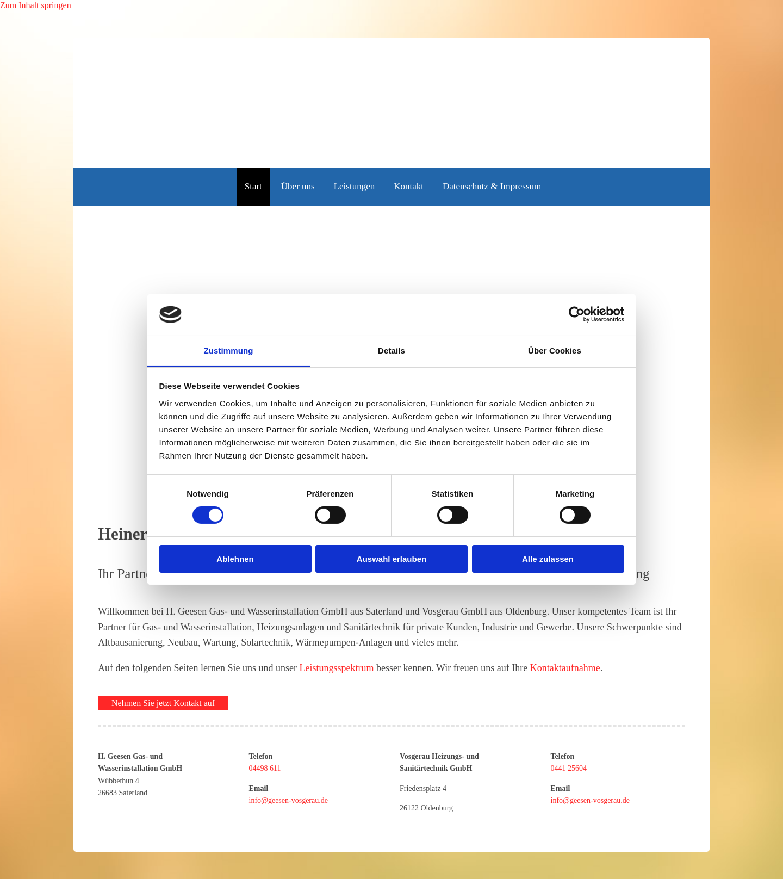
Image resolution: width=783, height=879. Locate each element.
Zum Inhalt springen (35, 5)
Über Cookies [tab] (554, 350)
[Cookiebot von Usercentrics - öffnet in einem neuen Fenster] (576, 314)
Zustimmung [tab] (228, 350)
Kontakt (409, 186)
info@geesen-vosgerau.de (288, 800)
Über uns (298, 186)
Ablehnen (234, 559)
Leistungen (354, 186)
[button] (163, 703)
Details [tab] (391, 350)
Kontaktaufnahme (565, 668)
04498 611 (265, 768)
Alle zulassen (548, 559)
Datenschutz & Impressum (492, 186)
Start (253, 186)
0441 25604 (569, 768)
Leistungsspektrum (336, 668)
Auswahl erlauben (391, 559)
